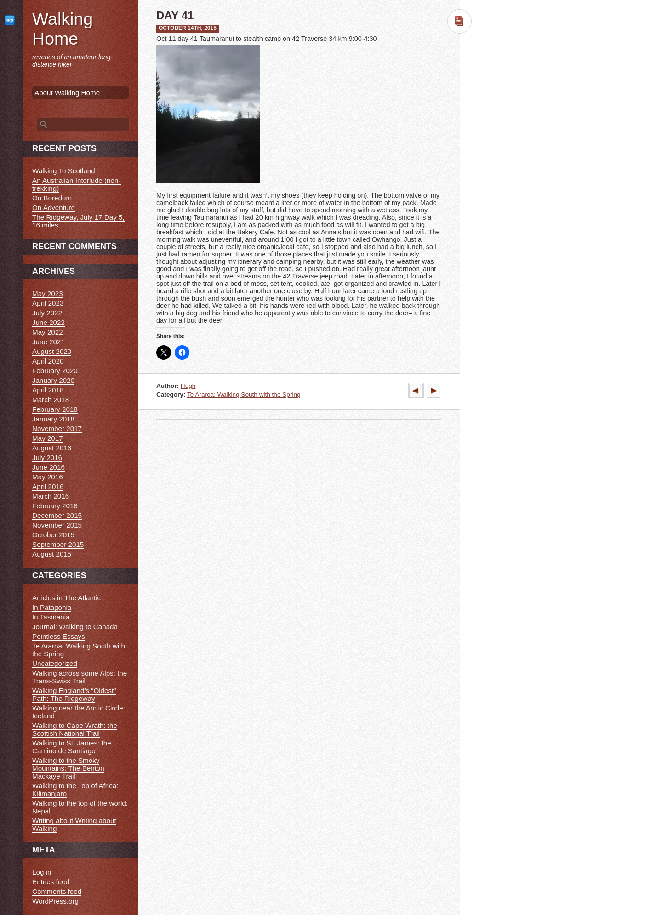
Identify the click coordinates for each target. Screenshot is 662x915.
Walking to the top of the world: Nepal (80, 807)
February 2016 (55, 506)
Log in (41, 872)
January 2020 (53, 380)
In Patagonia (51, 607)
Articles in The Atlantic (66, 598)
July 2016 (47, 457)
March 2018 (50, 400)
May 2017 (47, 438)
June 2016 (48, 467)
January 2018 (53, 419)
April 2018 (47, 390)
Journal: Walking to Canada (75, 627)
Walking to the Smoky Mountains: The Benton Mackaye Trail (68, 768)
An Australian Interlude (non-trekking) (76, 184)
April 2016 (47, 486)
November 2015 (57, 525)
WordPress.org (55, 901)
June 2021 (48, 342)
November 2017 (57, 428)
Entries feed (50, 882)
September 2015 (58, 544)
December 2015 (57, 515)
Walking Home (62, 28)
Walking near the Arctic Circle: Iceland (78, 712)
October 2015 (53, 535)
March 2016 (50, 496)
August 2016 (51, 448)
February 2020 (55, 371)
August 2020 (51, 351)
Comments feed (56, 891)
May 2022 (47, 332)
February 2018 (55, 409)
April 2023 (47, 303)
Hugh (188, 385)
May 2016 (47, 477)
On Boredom (52, 198)
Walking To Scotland (63, 171)
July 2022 (47, 313)
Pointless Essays (58, 636)
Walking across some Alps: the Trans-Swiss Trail (79, 677)
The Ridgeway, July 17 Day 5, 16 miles (78, 221)
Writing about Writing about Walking (74, 824)
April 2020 (47, 361)
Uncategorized (54, 663)
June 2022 (48, 322)
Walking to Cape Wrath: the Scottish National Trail (74, 729)
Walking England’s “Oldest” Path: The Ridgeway (74, 694)
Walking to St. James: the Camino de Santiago (71, 747)
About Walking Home (67, 93)
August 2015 (51, 554)
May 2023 (47, 293)
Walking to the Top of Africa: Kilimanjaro (75, 789)
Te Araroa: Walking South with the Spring (244, 394)
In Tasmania (51, 617)
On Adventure (53, 207)
